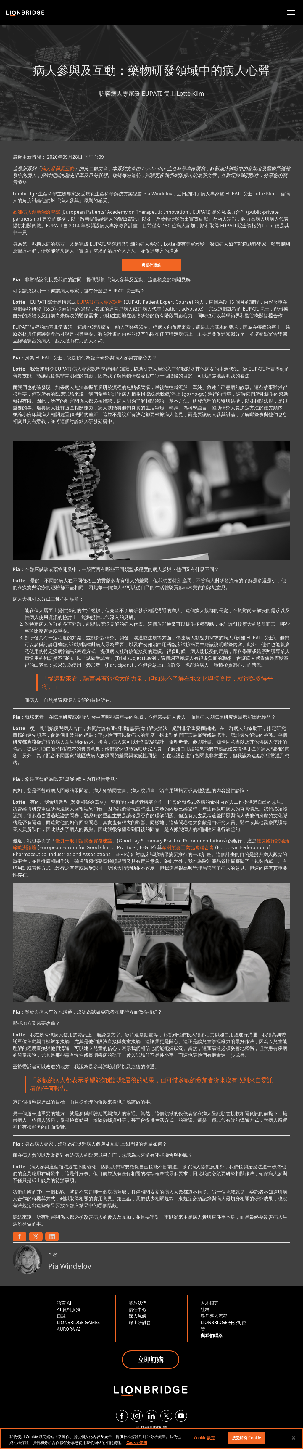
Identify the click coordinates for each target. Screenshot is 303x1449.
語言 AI (64, 1303)
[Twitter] (166, 1416)
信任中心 (137, 1309)
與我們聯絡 (151, 265)
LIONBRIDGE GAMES (78, 1322)
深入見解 (137, 1316)
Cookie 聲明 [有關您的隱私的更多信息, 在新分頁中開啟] (136, 1442)
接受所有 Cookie (246, 1437)
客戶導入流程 (214, 1316)
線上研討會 (140, 1322)
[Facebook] (122, 1416)
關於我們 (137, 1303)
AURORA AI (68, 1329)
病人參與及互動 (57, 168)
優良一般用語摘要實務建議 (83, 840)
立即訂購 (151, 1359)
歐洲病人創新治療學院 (36, 212)
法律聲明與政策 (151, 1428)
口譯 (61, 1316)
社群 (205, 1309)
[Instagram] (137, 1416)
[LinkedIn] (151, 1416)
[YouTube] (181, 1416)
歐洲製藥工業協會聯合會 (188, 847)
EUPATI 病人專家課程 (100, 302)
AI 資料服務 (68, 1309)
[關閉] (293, 1437)
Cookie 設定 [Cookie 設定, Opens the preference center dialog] (204, 1437)
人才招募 (209, 1303)
